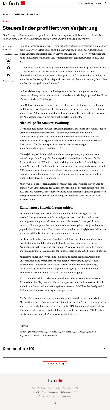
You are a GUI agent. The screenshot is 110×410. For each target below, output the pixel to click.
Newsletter (67, 388)
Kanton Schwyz (33, 14)
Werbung (88, 3)
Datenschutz (66, 392)
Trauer (50, 388)
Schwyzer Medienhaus (62, 396)
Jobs (58, 388)
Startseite (7, 14)
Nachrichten (19, 14)
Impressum (53, 392)
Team (44, 392)
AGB (76, 392)
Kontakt (35, 392)
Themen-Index (44, 396)
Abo (80, 3)
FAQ (76, 388)
